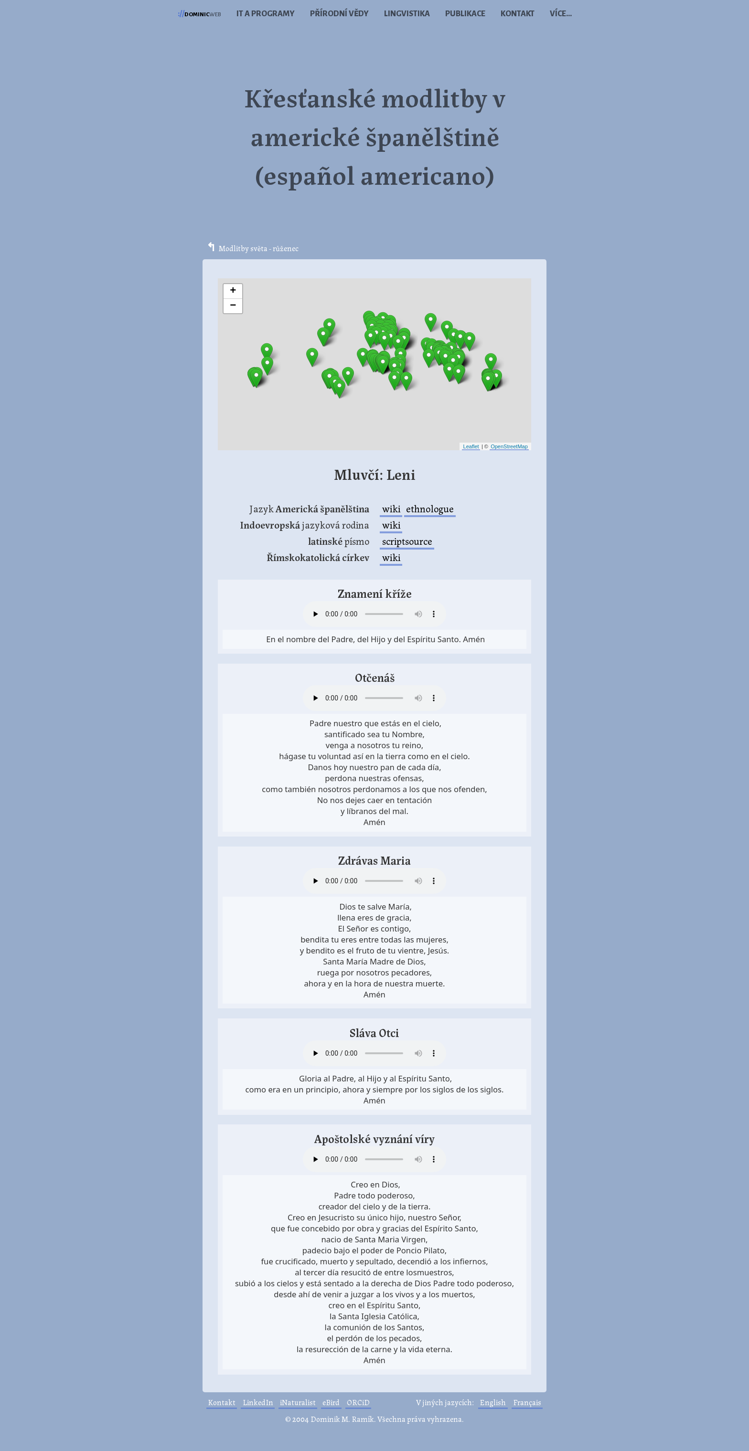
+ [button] (233, 291)
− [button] (233, 306)
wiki (391, 508)
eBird (331, 1402)
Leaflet (471, 446)
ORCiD (358, 1402)
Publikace (465, 14)
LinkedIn (258, 1402)
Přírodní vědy (339, 14)
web (199, 14)
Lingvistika (407, 14)
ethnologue (430, 508)
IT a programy (265, 14)
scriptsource (407, 540)
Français (527, 1402)
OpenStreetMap (509, 446)
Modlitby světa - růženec (259, 248)
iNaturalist (298, 1402)
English (493, 1402)
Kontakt (518, 14)
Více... (561, 14)
